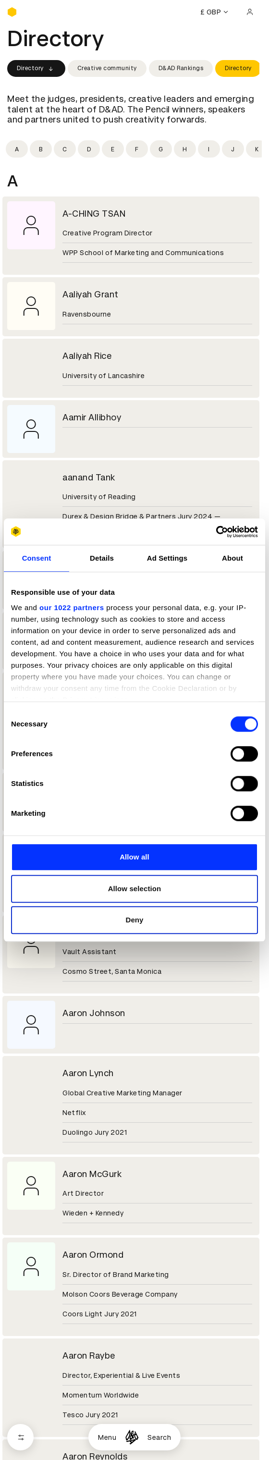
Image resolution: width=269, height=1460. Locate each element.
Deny (134, 920)
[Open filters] (20, 1437)
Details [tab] (102, 558)
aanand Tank (88, 477)
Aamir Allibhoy (91, 417)
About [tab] (232, 558)
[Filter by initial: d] (89, 149)
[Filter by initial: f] (137, 149)
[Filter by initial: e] (113, 149)
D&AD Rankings (181, 68)
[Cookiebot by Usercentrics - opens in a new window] (216, 532)
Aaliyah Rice (86, 356)
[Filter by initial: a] (17, 149)
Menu (107, 1437)
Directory (36, 69)
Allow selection (134, 888)
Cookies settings (49, 1416)
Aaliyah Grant (90, 294)
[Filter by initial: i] (209, 149)
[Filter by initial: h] (185, 149)
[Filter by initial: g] (161, 149)
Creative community (107, 68)
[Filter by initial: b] (41, 149)
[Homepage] (132, 1437)
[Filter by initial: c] (65, 149)
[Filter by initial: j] (233, 149)
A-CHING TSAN (93, 214)
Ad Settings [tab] (167, 558)
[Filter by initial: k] (257, 149)
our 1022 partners (71, 607)
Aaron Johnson (93, 1013)
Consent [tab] (36, 558)
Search (159, 1437)
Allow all (134, 857)
